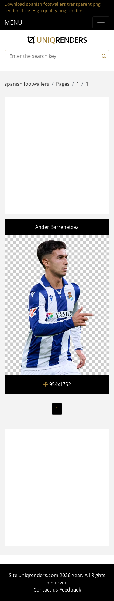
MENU (13, 22)
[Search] (103, 56)
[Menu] (100, 22)
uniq (57, 40)
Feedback (70, 589)
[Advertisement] (57, 154)
